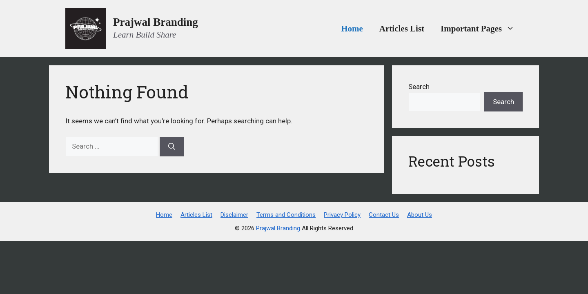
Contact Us (384, 214)
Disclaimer (234, 214)
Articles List (401, 28)
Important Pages (482, 28)
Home (352, 28)
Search (419, 86)
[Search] (172, 146)
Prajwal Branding (155, 22)
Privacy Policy (342, 214)
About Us (419, 214)
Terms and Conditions (286, 214)
